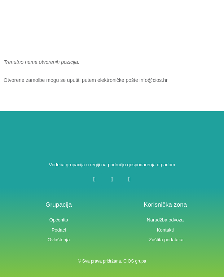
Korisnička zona (165, 204)
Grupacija (58, 204)
